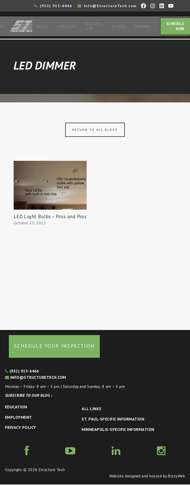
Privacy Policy (20, 428)
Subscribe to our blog (28, 396)
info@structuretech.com (35, 378)
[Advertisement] (50, 277)
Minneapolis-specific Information (118, 430)
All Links (91, 410)
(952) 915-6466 (53, 6)
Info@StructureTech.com (107, 6)
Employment (18, 418)
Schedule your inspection (54, 347)
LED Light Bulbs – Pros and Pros (50, 218)
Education (16, 408)
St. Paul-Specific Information (113, 420)
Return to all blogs (95, 131)
